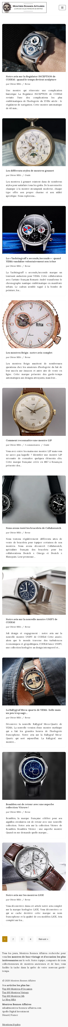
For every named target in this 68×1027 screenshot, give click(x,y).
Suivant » (43, 939)
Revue (27, 84)
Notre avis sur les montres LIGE (25, 895)
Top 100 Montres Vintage (15, 992)
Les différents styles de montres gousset (30, 170)
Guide (27, 175)
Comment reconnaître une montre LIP (29, 440)
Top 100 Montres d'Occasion (17, 988)
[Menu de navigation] (62, 7)
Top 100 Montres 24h (13, 996)
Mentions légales (11, 1024)
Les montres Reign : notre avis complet (29, 352)
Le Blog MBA (9, 999)
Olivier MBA (15, 84)
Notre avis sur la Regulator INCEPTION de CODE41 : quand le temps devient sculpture (31, 78)
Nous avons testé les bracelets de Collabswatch (33, 528)
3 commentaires (32, 445)
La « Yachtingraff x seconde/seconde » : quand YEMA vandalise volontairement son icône (33, 260)
